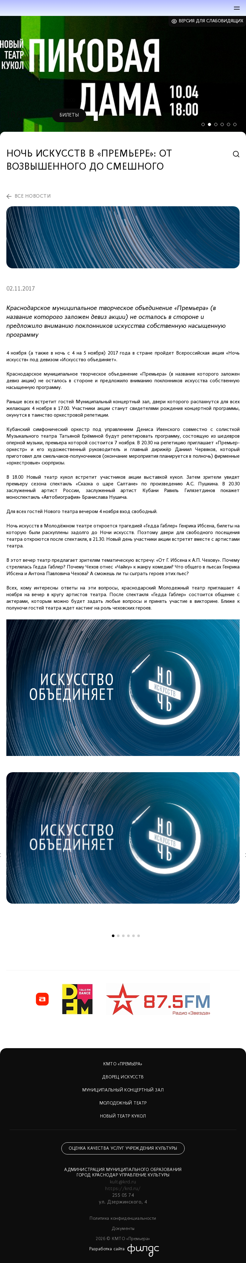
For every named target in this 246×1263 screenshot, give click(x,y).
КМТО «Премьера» (122, 1064)
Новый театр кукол (123, 1116)
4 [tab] (222, 124)
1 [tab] (203, 124)
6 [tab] (234, 124)
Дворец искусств (123, 1077)
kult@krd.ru (123, 1182)
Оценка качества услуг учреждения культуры (123, 1148)
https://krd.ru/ (122, 1188)
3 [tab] (215, 124)
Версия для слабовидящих (211, 21)
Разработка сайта (107, 1249)
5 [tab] (228, 124)
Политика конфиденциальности (123, 1218)
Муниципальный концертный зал (123, 1090)
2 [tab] (209, 124)
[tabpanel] (123, 76)
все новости (33, 196)
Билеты (69, 115)
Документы (123, 1228)
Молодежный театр (123, 1103)
